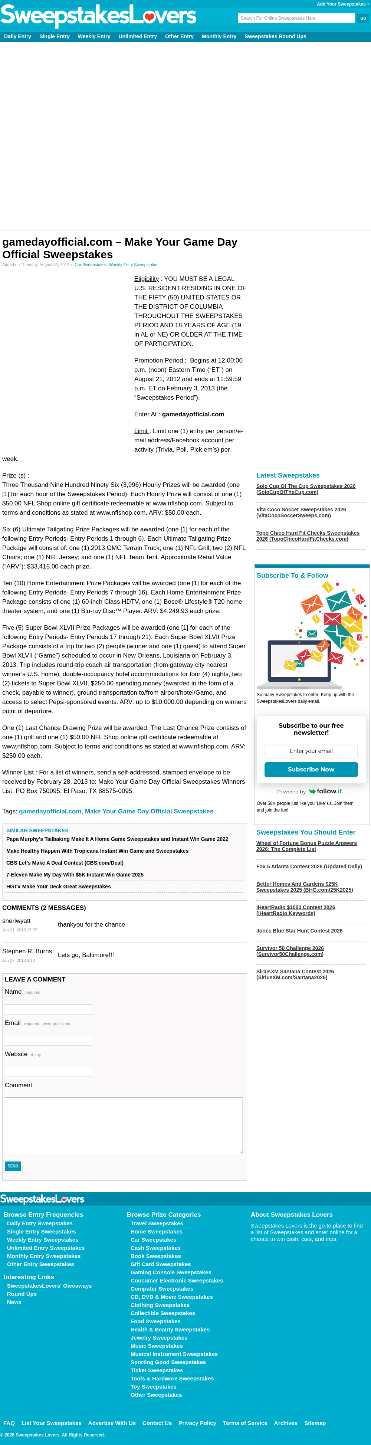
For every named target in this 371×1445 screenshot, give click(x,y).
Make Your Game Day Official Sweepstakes (149, 811)
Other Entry (179, 36)
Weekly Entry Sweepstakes (133, 264)
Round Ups (22, 1294)
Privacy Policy (197, 1423)
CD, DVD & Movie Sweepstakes (172, 1297)
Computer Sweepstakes (162, 1288)
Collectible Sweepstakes (163, 1313)
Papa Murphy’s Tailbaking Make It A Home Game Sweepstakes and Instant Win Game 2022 (117, 839)
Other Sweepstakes (156, 1395)
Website (23, 1054)
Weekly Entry (94, 36)
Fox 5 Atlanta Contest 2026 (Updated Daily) (309, 866)
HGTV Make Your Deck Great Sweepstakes (58, 886)
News (14, 1302)
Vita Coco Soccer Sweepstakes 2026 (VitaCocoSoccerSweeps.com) (301, 512)
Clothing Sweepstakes (160, 1305)
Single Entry (54, 36)
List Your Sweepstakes (52, 1423)
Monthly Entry (219, 36)
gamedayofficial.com (50, 811)
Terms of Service (245, 1423)
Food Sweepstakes (156, 1321)
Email (37, 1022)
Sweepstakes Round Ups (275, 36)
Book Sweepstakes (156, 1256)
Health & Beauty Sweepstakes (170, 1329)
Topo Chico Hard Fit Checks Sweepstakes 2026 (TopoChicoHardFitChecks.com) (307, 536)
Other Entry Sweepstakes (40, 1264)
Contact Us (157, 1423)
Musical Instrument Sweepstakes (174, 1354)
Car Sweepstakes (90, 264)
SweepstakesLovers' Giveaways (49, 1285)
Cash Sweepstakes (156, 1248)
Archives (286, 1423)
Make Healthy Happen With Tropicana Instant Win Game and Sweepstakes (97, 851)
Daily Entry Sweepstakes (40, 1223)
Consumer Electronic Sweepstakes (177, 1280)
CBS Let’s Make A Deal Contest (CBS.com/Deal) (65, 863)
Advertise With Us (112, 1423)
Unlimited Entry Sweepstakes (46, 1248)
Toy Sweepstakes (154, 1386)
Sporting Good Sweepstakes (168, 1362)
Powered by (309, 791)
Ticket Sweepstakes (157, 1370)
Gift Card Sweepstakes (161, 1264)
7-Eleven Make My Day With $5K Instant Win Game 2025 (75, 875)
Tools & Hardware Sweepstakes (172, 1378)
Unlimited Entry (138, 36)
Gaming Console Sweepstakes (171, 1272)
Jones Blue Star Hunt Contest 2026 (299, 931)
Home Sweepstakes (157, 1231)
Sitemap (315, 1423)
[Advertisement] (86, 136)
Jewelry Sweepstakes (159, 1337)
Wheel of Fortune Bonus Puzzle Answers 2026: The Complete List (306, 846)
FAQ (9, 1423)
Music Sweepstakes (157, 1346)
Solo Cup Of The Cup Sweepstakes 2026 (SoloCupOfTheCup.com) (306, 489)
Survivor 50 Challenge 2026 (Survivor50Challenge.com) (290, 951)
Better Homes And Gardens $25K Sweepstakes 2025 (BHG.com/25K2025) (304, 887)
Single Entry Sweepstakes (41, 1231)
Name (22, 991)
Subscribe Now (311, 769)
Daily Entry (17, 36)
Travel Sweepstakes (157, 1223)
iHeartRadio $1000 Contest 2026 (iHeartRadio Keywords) (295, 910)
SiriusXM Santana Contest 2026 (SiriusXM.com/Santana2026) (295, 974)
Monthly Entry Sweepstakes (44, 1256)
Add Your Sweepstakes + (343, 4)
